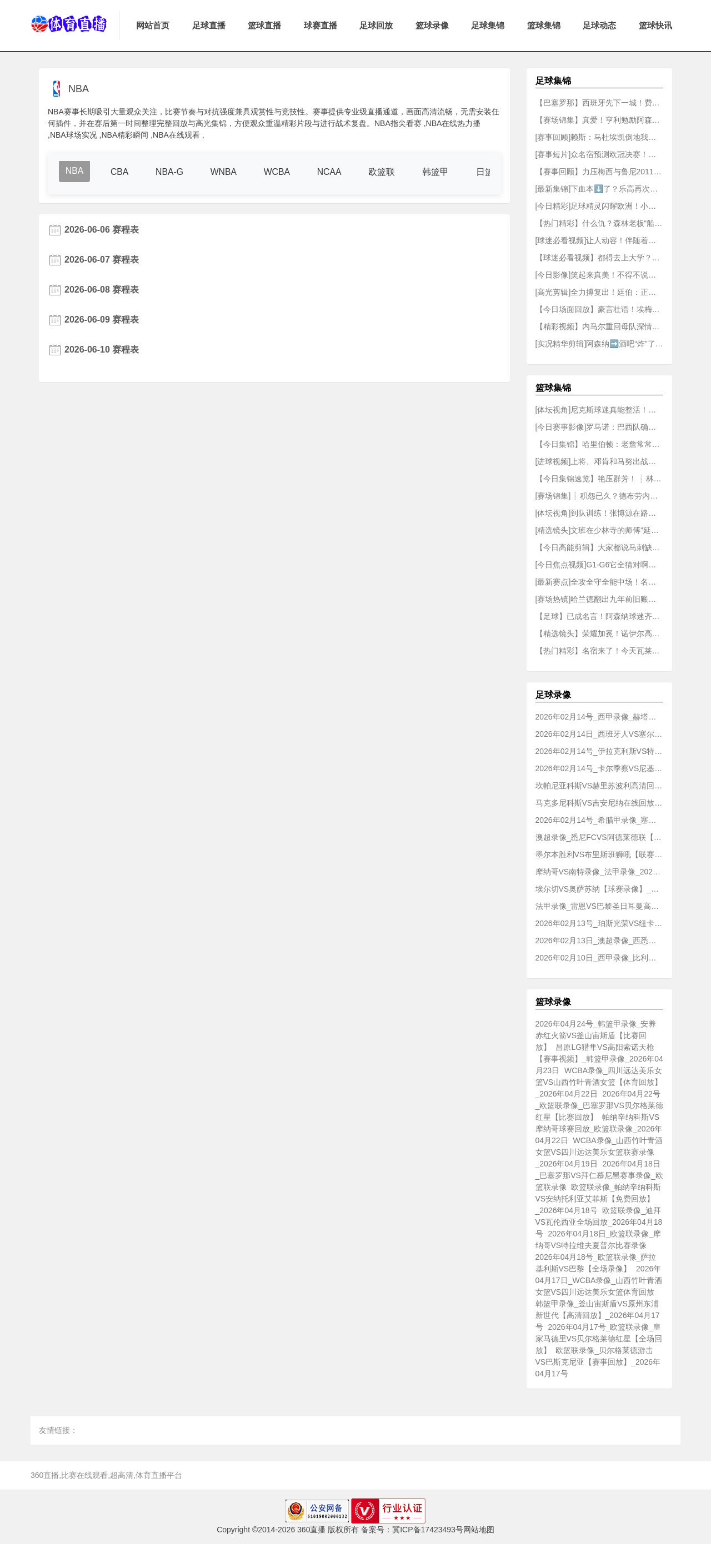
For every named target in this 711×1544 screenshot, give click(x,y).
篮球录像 (432, 25)
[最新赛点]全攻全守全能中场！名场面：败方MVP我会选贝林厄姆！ (599, 581)
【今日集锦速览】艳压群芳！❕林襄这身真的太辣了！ (599, 478)
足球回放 (376, 25)
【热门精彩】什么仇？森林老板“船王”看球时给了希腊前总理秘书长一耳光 (599, 223)
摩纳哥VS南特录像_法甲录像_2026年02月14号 (599, 871)
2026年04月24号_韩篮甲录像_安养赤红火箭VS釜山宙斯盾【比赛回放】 (596, 1035)
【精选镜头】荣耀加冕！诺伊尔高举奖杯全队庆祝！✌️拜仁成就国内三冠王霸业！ (599, 633)
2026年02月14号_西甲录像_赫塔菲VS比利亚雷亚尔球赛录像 (599, 716)
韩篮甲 (438, 172)
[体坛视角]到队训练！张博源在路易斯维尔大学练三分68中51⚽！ (599, 513)
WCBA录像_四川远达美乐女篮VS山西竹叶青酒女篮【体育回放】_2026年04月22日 (599, 1082)
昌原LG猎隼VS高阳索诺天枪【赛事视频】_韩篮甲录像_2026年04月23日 (599, 1059)
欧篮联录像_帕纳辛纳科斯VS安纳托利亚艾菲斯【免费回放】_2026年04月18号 (598, 1199)
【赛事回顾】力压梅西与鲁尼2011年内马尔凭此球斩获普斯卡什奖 (599, 171)
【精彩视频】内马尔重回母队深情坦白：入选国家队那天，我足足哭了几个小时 (599, 326)
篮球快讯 (655, 25)
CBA (120, 172)
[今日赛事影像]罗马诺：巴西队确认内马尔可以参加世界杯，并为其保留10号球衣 (599, 427)
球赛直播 (320, 25)
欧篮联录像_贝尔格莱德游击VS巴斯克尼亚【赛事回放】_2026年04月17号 (598, 1362)
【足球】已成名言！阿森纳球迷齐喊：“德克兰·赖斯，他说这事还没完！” (599, 616)
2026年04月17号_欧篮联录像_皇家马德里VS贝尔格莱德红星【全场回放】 (599, 1338)
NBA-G (171, 172)
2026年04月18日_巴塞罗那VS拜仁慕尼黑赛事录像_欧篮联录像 (599, 1175)
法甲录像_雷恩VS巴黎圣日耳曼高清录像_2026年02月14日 (599, 906)
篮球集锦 (543, 25)
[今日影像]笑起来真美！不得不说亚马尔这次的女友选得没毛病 (599, 274)
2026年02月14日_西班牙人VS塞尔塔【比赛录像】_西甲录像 (599, 734)
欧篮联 (385, 172)
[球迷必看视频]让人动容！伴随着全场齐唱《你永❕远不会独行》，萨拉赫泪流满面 (599, 240)
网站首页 (152, 25)
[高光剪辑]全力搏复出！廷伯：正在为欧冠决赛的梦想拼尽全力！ (599, 292)
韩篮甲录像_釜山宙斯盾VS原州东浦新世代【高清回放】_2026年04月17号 (597, 1315)
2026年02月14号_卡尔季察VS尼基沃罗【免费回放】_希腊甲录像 (599, 768)
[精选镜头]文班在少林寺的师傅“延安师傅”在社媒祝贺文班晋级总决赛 (599, 530)
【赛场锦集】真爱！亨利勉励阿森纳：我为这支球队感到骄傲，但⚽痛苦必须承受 (599, 119)
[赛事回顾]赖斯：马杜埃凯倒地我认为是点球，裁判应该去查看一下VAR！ (599, 137)
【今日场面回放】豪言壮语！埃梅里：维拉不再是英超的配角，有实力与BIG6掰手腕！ (599, 309)
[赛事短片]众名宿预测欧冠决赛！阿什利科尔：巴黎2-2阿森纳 (599, 154)
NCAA (331, 172)
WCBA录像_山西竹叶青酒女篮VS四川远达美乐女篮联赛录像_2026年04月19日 (599, 1152)
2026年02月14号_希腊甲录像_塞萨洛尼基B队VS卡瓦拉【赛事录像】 (599, 820)
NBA (75, 170)
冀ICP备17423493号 (427, 1529)
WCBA (279, 172)
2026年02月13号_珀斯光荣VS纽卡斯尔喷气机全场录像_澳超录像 (599, 923)
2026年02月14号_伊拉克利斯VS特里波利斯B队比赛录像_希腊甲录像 (599, 751)
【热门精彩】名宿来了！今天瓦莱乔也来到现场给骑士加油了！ (599, 650)
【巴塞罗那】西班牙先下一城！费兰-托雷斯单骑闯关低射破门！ (599, 102)
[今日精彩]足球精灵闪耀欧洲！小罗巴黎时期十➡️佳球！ (599, 206)
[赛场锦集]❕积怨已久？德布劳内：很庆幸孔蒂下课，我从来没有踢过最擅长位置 (599, 495)
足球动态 (599, 25)
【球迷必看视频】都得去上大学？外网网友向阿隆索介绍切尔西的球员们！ (599, 257)
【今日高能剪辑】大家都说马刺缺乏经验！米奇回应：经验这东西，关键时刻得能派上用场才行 (599, 547)
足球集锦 (487, 25)
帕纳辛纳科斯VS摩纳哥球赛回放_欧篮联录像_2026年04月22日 (599, 1129)
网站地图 (478, 1529)
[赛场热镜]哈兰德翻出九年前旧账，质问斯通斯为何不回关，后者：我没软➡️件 (599, 599)
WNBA (225, 172)
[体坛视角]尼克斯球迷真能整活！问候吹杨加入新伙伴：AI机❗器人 (599, 409)
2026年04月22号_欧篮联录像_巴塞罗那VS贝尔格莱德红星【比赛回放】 (599, 1105)
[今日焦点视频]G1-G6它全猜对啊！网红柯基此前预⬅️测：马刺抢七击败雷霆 (599, 564)
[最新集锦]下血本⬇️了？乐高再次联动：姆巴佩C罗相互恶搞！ (599, 188)
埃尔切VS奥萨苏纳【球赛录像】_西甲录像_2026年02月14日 (599, 888)
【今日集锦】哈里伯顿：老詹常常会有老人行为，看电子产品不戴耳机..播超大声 (599, 444)
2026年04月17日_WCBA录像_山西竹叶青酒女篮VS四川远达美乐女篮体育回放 (599, 1280)
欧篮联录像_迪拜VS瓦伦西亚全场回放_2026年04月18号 (599, 1222)
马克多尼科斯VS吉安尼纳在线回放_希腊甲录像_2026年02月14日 (599, 802)
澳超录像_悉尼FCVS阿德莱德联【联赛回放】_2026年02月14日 (599, 837)
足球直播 (209, 25)
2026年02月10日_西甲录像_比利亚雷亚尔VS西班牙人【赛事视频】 (599, 957)
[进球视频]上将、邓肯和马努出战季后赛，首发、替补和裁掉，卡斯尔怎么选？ (599, 461)
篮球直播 (264, 25)
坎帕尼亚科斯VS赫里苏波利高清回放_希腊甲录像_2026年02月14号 (599, 785)
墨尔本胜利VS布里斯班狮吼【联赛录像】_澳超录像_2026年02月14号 (599, 854)
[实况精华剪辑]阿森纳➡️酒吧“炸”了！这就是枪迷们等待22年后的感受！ (599, 343)
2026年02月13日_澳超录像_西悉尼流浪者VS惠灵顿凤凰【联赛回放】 (599, 940)
